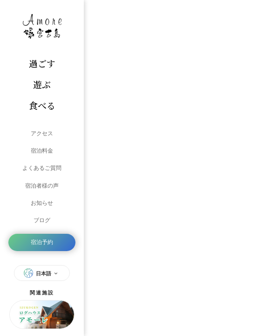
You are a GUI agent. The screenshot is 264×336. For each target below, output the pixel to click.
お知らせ (42, 200)
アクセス (42, 133)
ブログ (42, 217)
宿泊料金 (42, 150)
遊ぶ (42, 84)
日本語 (42, 269)
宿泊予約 (42, 239)
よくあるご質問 (41, 167)
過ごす (42, 63)
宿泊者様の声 (42, 184)
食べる (42, 105)
